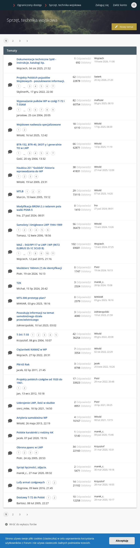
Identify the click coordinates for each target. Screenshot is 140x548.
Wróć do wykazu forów (21, 524)
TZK (19, 283)
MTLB (20, 191)
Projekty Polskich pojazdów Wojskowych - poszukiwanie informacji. (41, 79)
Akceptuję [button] (122, 540)
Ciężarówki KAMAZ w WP (32, 349)
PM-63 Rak (23, 364)
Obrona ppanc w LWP (30, 447)
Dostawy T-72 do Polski (31, 497)
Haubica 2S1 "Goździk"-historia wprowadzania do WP (35, 169)
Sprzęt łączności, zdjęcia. (32, 467)
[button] (91, 543)
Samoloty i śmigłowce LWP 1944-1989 (39, 224)
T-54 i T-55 (23, 334)
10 (47, 253)
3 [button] (19, 40)
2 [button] (12, 40)
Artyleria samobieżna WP (32, 417)
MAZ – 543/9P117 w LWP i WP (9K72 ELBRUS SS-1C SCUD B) (38, 246)
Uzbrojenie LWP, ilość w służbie (36, 402)
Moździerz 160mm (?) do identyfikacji (39, 268)
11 (53, 253)
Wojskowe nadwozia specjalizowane (39, 124)
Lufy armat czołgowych (31, 482)
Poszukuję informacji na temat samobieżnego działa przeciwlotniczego (35, 316)
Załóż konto (120, 5)
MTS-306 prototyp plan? (31, 298)
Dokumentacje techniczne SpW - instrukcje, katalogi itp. (36, 60)
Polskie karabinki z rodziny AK (35, 432)
